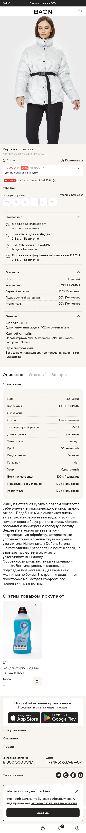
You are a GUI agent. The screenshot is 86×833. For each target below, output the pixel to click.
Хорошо (43, 812)
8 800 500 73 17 (18, 762)
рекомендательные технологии (54, 803)
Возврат (59, 374)
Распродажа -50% (43, 3)
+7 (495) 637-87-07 (64, 762)
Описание (13, 374)
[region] (42, 543)
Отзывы (37, 374)
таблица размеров (71, 194)
